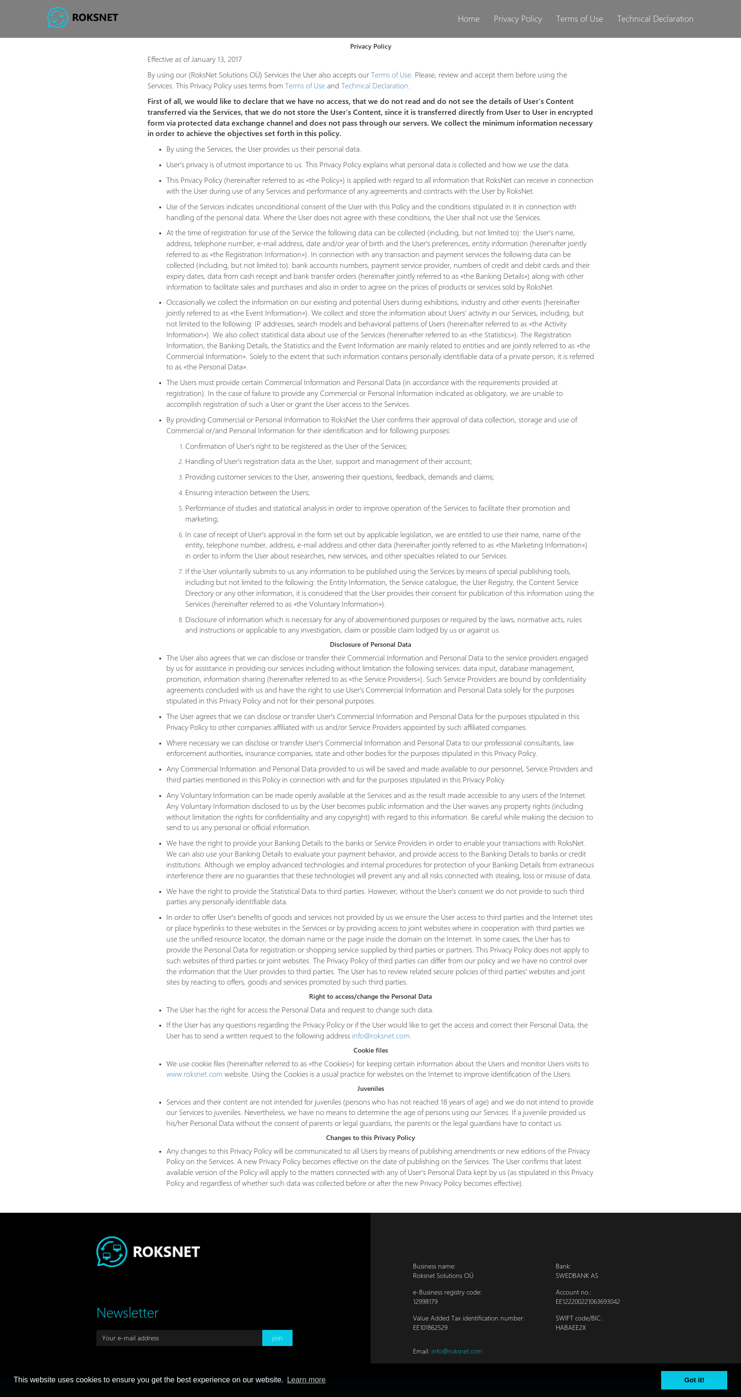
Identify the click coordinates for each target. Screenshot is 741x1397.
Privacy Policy (518, 18)
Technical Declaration (655, 18)
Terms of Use (579, 18)
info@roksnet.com (381, 1036)
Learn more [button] (306, 1380)
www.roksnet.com (194, 1074)
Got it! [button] (694, 1380)
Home (469, 18)
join (277, 1337)
